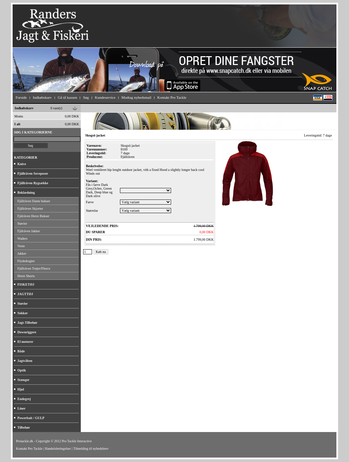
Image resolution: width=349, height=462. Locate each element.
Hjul (20, 389)
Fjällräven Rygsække (32, 183)
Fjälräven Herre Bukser (33, 216)
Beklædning (26, 192)
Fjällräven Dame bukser (33, 201)
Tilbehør (23, 427)
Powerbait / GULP (30, 418)
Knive (21, 164)
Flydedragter (26, 261)
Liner (21, 408)
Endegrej (24, 399)
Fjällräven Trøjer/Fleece (33, 268)
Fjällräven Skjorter (30, 208)
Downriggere (26, 332)
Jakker (21, 253)
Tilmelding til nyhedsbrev (91, 448)
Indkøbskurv (24, 108)
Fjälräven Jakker (28, 231)
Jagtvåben (24, 361)
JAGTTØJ (25, 294)
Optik (21, 370)
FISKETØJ (25, 284)
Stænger (23, 380)
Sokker (22, 313)
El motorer (25, 342)
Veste (21, 246)
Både (21, 351)
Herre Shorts (26, 276)
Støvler (22, 223)
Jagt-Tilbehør (27, 322)
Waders (22, 238)
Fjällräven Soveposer (32, 173)
